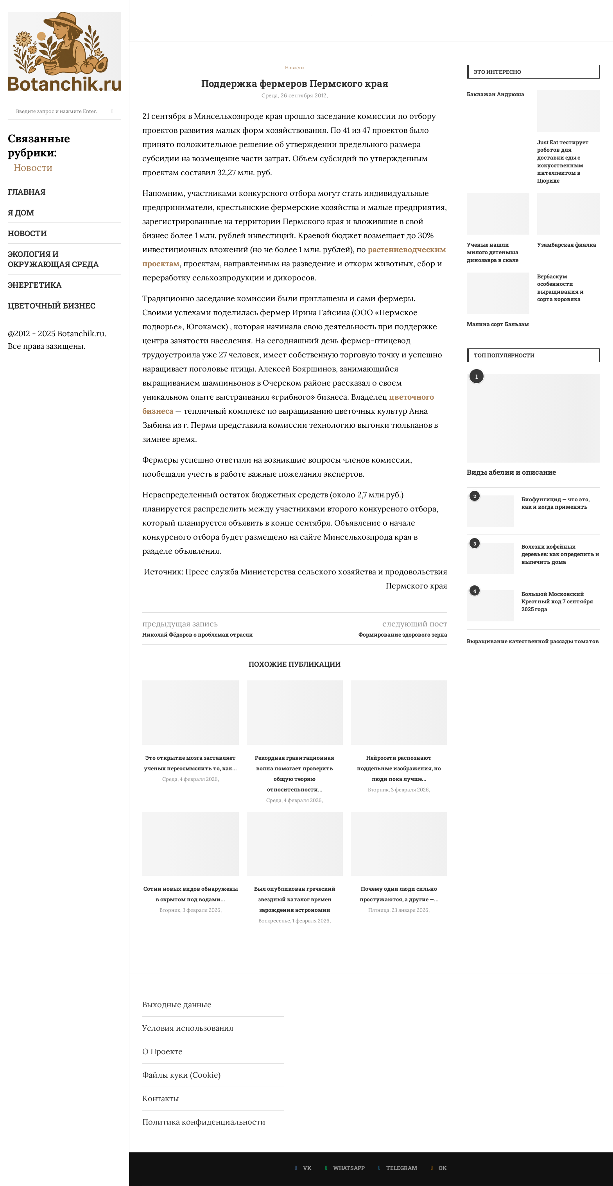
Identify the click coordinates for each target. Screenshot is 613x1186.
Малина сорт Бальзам (498, 324)
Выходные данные (177, 1004)
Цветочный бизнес (51, 305)
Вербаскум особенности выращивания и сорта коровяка (560, 288)
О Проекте (162, 1051)
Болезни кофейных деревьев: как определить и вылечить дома (560, 554)
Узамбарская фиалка (566, 244)
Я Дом (21, 212)
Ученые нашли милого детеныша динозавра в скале (492, 252)
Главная (26, 192)
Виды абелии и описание (511, 472)
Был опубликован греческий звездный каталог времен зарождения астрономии (294, 899)
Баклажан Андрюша (495, 94)
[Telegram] (397, 1168)
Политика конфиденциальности (203, 1122)
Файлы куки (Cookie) (181, 1075)
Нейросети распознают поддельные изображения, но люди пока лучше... (399, 768)
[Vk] (303, 1168)
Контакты (160, 1098)
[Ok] (439, 1168)
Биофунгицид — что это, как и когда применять (556, 503)
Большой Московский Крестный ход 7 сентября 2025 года (557, 601)
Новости (33, 167)
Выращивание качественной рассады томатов (533, 641)
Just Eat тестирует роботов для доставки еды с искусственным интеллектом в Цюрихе (563, 161)
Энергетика (35, 285)
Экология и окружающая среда (53, 259)
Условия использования (187, 1028)
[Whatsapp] (345, 1168)
